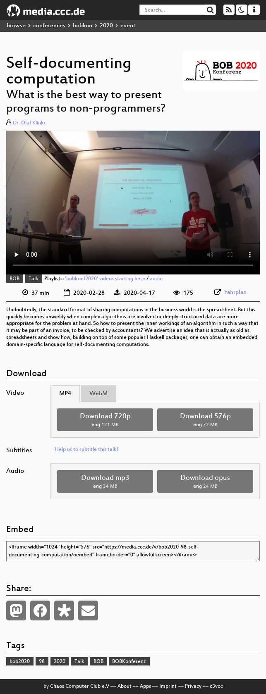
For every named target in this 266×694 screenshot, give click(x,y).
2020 (106, 25)
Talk (33, 279)
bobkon (82, 25)
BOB (14, 279)
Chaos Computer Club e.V (79, 686)
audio (156, 279)
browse (16, 25)
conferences (49, 25)
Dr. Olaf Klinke (30, 123)
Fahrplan (235, 292)
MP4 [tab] (65, 393)
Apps (145, 686)
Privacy (193, 686)
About (124, 686)
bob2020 (20, 662)
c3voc (216, 686)
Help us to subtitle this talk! (86, 450)
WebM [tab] (98, 393)
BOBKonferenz (129, 662)
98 (42, 662)
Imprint (168, 686)
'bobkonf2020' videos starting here (105, 279)
